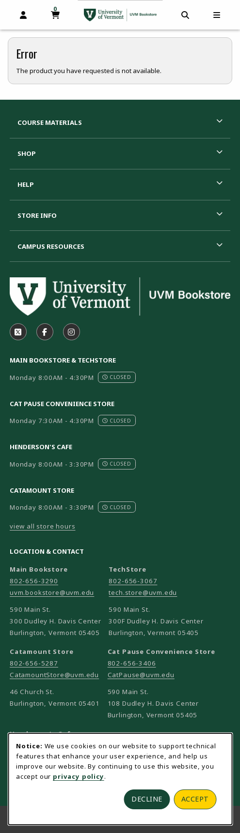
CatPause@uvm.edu (141, 674)
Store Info (37, 215)
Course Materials (49, 122)
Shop (26, 153)
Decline (146, 798)
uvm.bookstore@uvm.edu (52, 592)
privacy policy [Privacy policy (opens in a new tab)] (78, 776)
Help (25, 184)
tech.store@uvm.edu (143, 592)
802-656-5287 (34, 663)
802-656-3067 (133, 580)
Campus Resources (50, 246)
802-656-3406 (132, 663)
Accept (195, 798)
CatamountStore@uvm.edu (54, 674)
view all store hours (43, 526)
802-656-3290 (34, 580)
